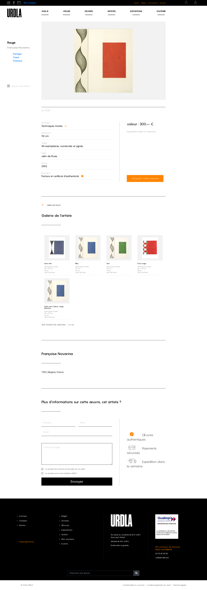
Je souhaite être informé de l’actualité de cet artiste (65, 469)
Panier (22, 525)
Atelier (66, 11)
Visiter (136, 3)
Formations (153, 3)
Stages (143, 3)
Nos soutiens (67, 539)
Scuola (163, 3)
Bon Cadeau (30, 2)
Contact (23, 516)
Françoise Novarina (57, 354)
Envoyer (77, 481)
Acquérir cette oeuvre (145, 178)
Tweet (16, 57)
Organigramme (26, 542)
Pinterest (17, 61)
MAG (45, 11)
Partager (17, 54)
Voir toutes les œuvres (57, 324)
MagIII (64, 516)
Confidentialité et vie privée (133, 585)
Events (64, 544)
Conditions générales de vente (159, 585)
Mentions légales (179, 585)
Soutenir (161, 11)
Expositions (136, 11)
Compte (23, 521)
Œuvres (89, 11)
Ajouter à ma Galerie (18, 86)
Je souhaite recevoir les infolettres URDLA (61, 473)
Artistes (111, 11)
